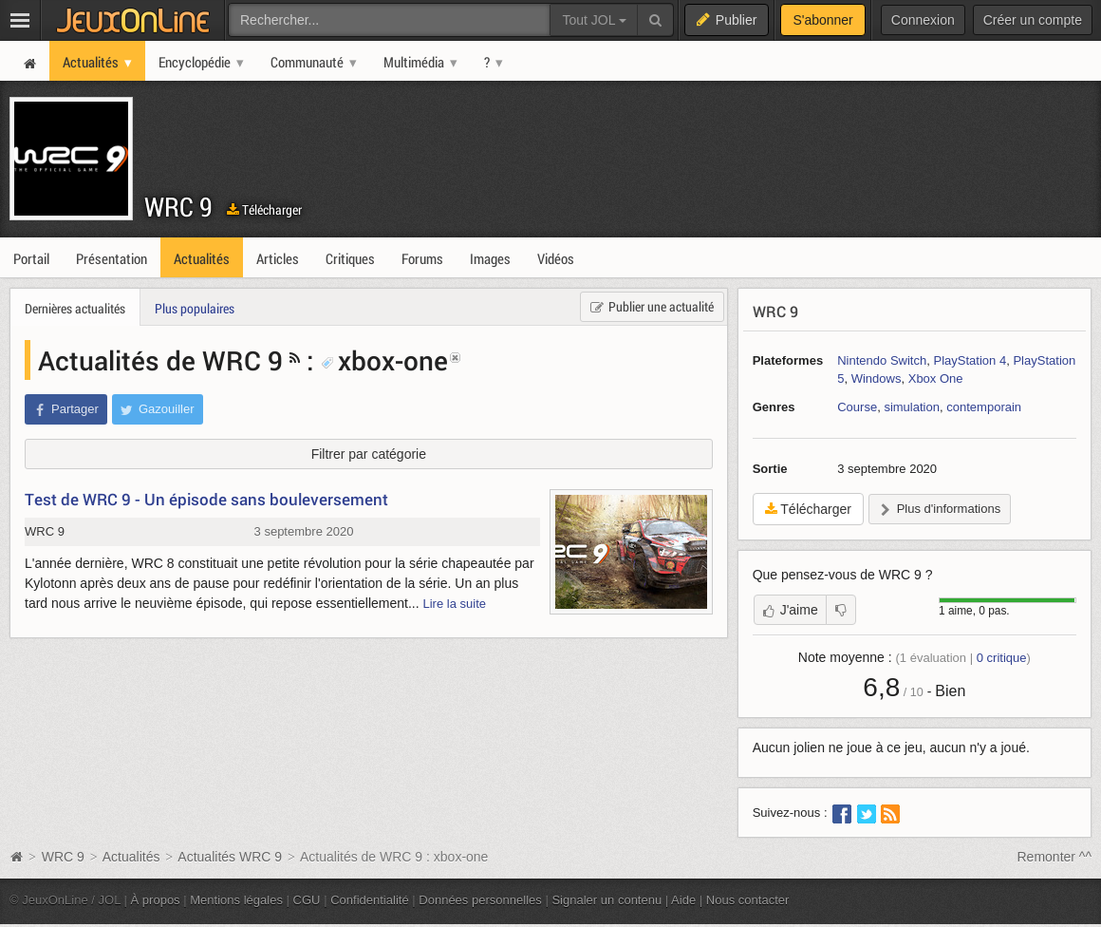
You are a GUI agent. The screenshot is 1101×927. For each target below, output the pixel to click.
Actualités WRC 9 (229, 856)
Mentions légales (236, 900)
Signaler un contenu (606, 900)
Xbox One (935, 378)
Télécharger (264, 209)
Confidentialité (369, 900)
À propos (155, 900)
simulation (912, 407)
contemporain (983, 407)
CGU (307, 900)
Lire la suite (454, 603)
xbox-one (384, 360)
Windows (876, 378)
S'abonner (822, 20)
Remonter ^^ (1054, 856)
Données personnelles (480, 900)
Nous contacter (748, 900)
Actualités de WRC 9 (160, 360)
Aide (683, 900)
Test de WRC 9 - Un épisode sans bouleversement (206, 499)
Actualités (131, 856)
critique (1002, 658)
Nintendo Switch (881, 360)
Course (857, 407)
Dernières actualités (75, 308)
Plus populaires (194, 308)
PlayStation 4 (969, 360)
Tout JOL (593, 20)
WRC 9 (178, 206)
